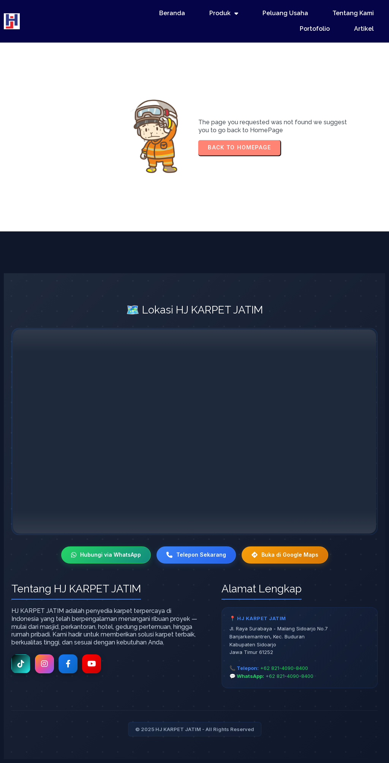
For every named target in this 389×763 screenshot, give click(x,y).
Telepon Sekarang (196, 554)
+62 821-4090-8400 (284, 668)
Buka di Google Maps (284, 554)
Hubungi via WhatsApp (106, 554)
